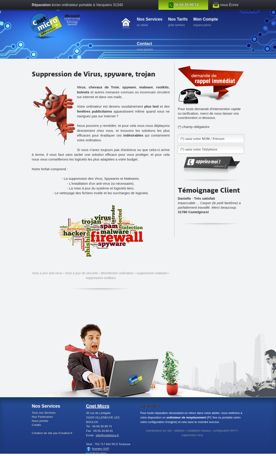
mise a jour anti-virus (47, 273)
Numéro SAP (100, 449)
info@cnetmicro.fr (107, 435)
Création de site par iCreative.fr (52, 433)
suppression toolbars (101, 278)
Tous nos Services (44, 412)
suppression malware (152, 273)
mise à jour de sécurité (81, 273)
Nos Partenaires (42, 416)
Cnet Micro (97, 406)
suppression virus (192, 435)
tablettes (179, 430)
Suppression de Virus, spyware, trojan (93, 74)
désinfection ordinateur (117, 273)
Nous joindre (40, 421)
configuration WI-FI (225, 430)
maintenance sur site (159, 430)
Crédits (36, 425)
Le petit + (150, 406)
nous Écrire (229, 5)
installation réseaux (199, 430)
